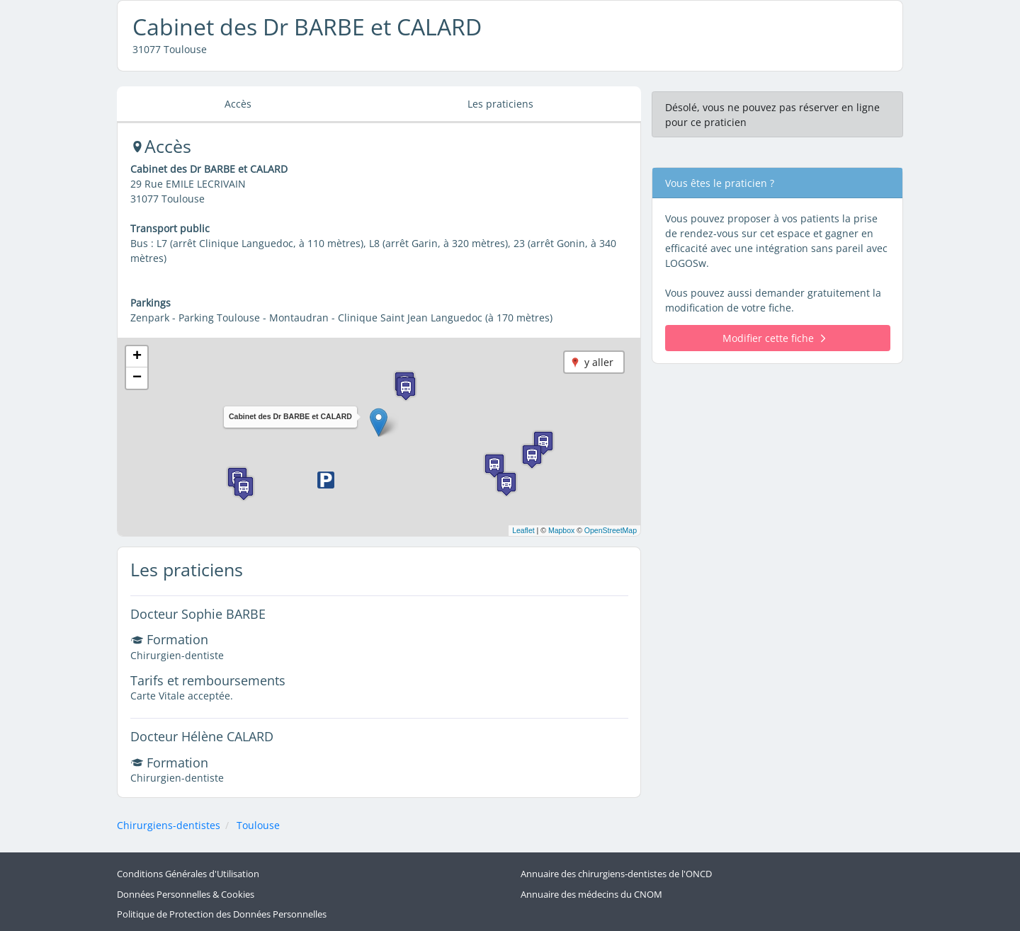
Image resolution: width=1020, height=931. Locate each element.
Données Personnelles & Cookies (185, 895)
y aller (598, 362)
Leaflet (523, 530)
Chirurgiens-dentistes (168, 825)
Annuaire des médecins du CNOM (591, 895)
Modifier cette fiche (773, 338)
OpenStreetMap (610, 530)
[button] (378, 422)
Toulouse (258, 825)
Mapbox (561, 530)
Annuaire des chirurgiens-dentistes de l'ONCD (616, 874)
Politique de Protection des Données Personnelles (222, 914)
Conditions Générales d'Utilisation (188, 874)
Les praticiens (500, 103)
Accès (238, 103)
